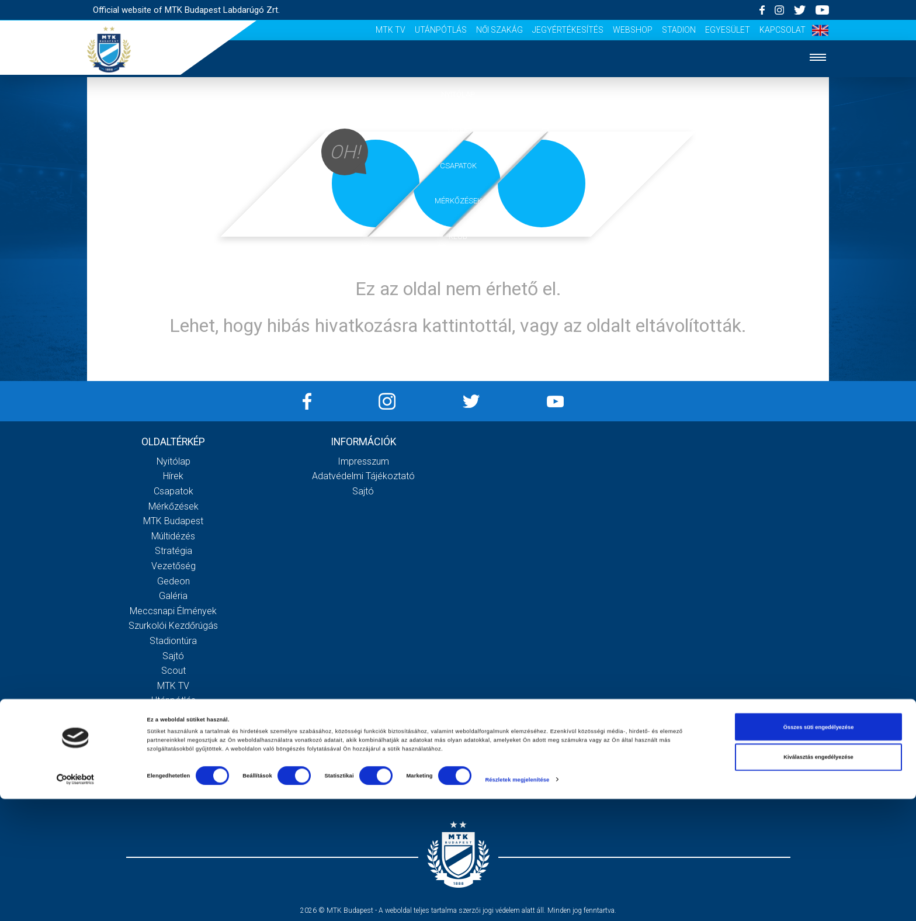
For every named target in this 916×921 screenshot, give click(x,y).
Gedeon (173, 581)
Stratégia (173, 550)
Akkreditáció (458, 343)
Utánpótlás (441, 29)
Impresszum (363, 461)
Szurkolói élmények (458, 307)
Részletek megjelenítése (517, 902)
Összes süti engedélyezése (818, 849)
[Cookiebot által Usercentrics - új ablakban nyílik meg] (76, 901)
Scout (173, 670)
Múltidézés (173, 536)
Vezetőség (173, 566)
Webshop (633, 29)
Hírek (458, 130)
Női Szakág (499, 29)
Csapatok (458, 165)
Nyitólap (458, 94)
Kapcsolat (782, 29)
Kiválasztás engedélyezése (818, 879)
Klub (458, 236)
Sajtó (173, 656)
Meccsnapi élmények (173, 611)
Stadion (679, 29)
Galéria (458, 272)
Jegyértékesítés (567, 29)
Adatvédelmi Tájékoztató (363, 476)
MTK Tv (390, 29)
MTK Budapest (173, 521)
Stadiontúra (173, 640)
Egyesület (727, 29)
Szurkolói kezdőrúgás (173, 625)
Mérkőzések (458, 200)
